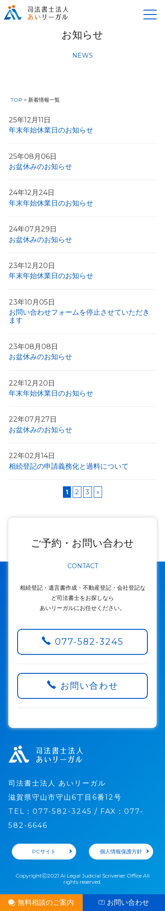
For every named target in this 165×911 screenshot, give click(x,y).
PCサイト (44, 851)
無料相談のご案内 (46, 903)
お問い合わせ (89, 685)
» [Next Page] (97, 492)
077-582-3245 (89, 641)
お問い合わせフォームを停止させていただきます (82, 311)
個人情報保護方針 (121, 851)
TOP (16, 99)
